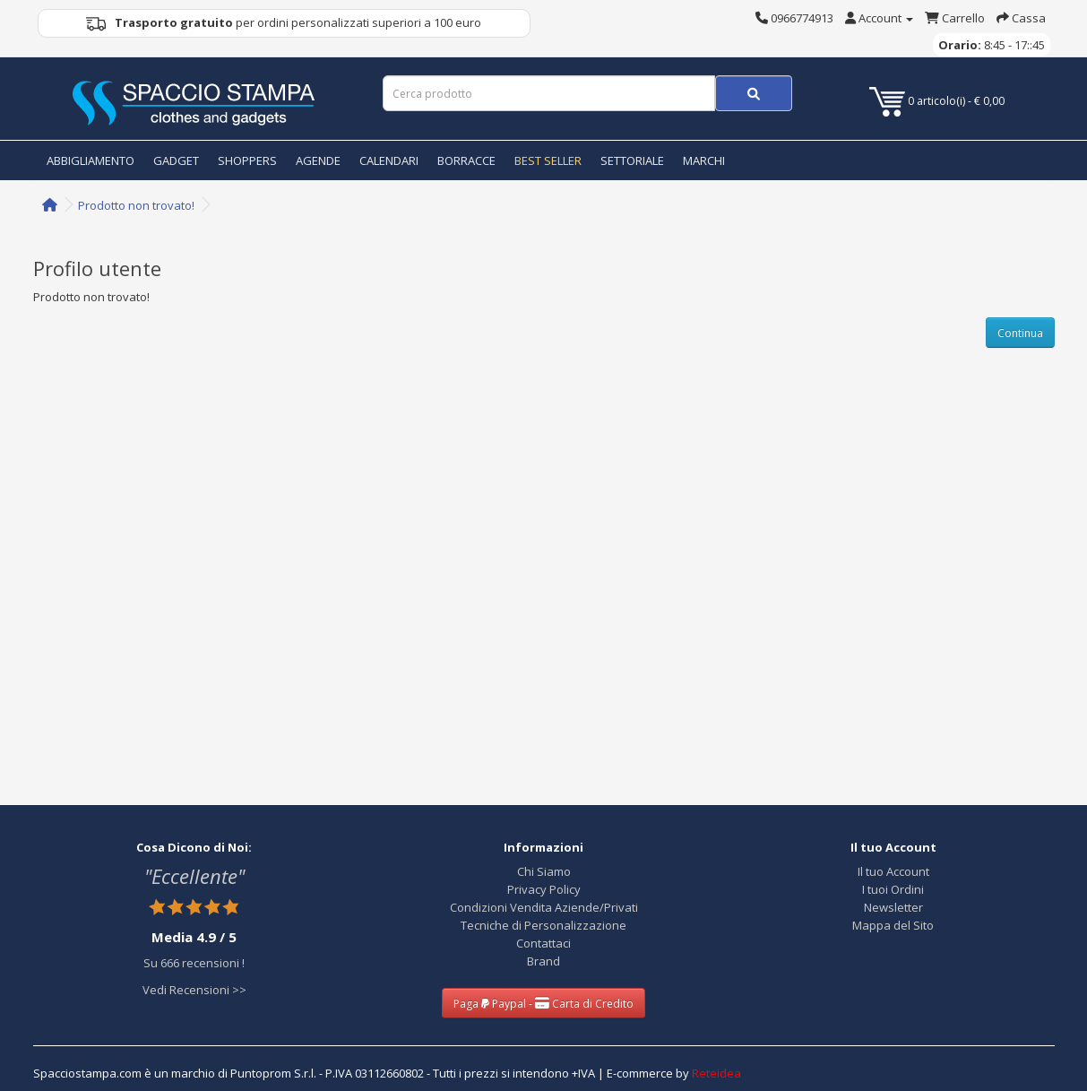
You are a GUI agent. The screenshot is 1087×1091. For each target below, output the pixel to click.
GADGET (176, 160)
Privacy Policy (544, 889)
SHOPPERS (247, 160)
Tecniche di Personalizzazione (543, 925)
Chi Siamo (544, 871)
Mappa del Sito (893, 925)
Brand (543, 961)
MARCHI (704, 160)
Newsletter (893, 907)
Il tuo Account (893, 871)
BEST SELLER (548, 160)
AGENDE (318, 160)
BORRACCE (466, 160)
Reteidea (716, 1073)
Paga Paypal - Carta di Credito (543, 1003)
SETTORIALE (632, 160)
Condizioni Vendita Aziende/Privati (544, 907)
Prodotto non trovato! (136, 205)
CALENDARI (388, 160)
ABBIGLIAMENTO (90, 160)
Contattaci (543, 943)
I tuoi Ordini (893, 889)
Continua (1020, 333)
